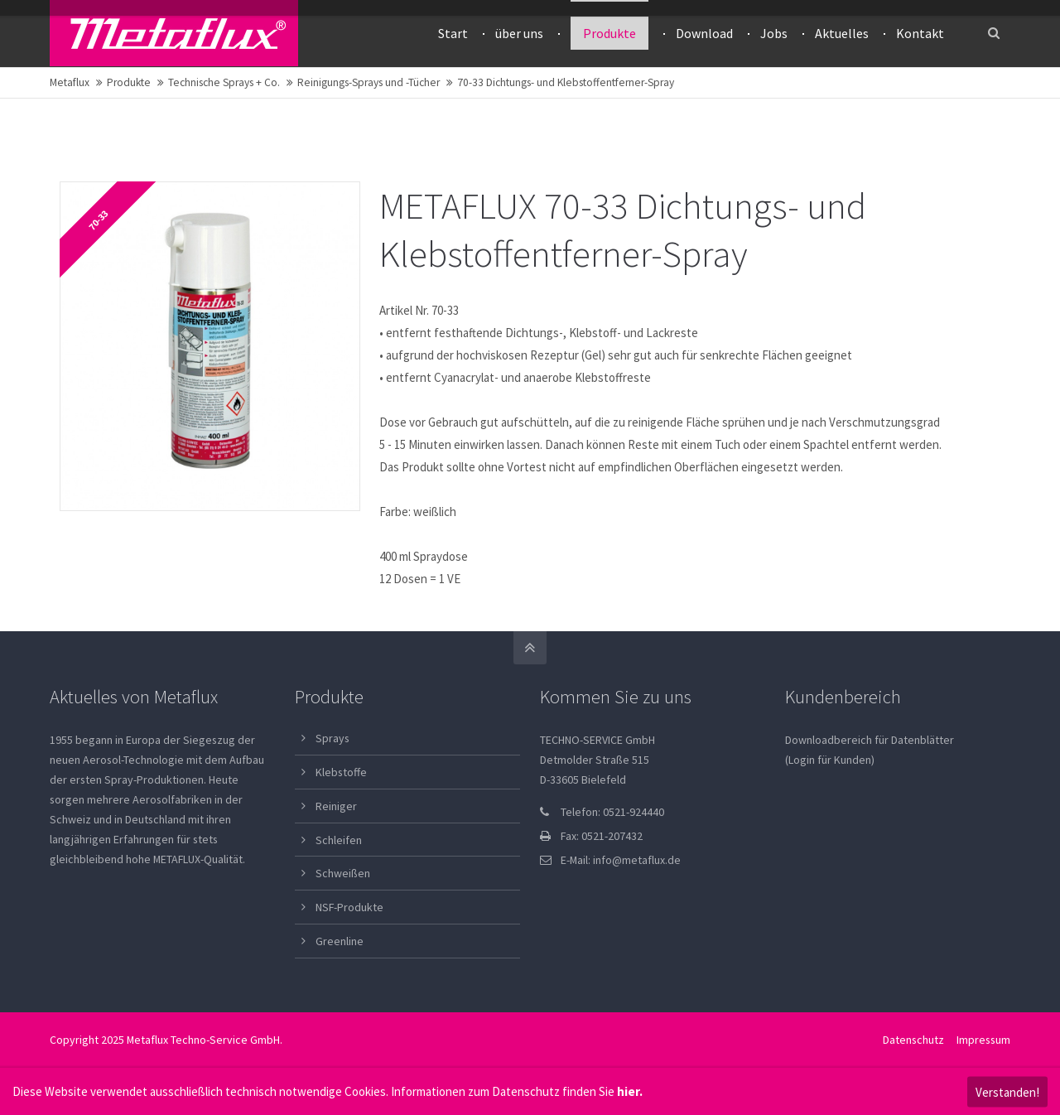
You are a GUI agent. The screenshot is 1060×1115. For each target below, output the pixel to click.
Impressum (983, 1039)
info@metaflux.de (637, 859)
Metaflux (69, 82)
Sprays (332, 738)
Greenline (340, 941)
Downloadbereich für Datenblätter (869, 739)
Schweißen (343, 873)
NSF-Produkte (349, 907)
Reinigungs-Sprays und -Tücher (368, 82)
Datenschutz (913, 1039)
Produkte (129, 82)
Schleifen (339, 840)
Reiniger (336, 806)
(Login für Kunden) (829, 759)
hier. (630, 1091)
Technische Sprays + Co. (224, 82)
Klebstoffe (341, 772)
